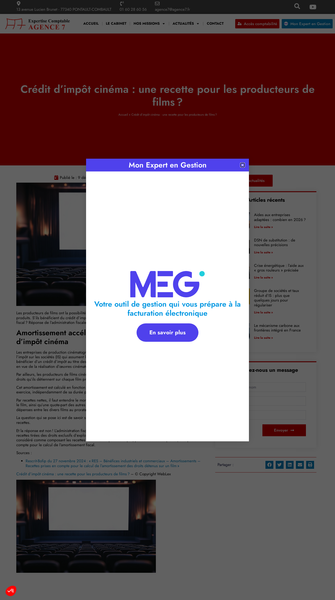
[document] (167, 300)
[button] (11, 591)
